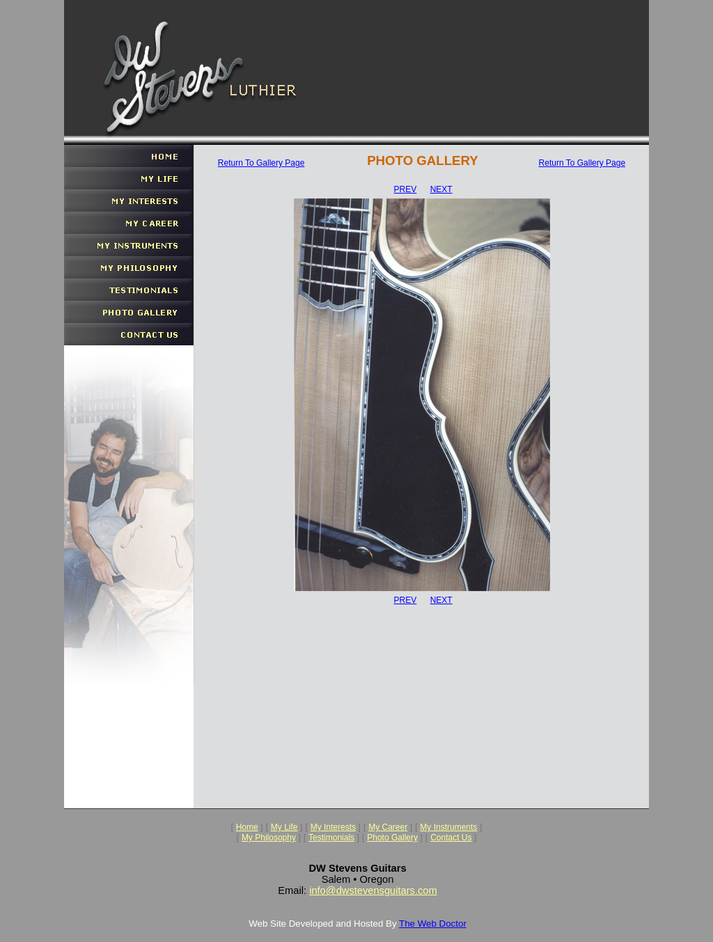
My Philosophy (269, 837)
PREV (405, 189)
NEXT (441, 189)
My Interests (333, 827)
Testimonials (331, 837)
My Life (284, 827)
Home (247, 827)
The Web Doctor (433, 923)
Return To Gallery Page (261, 163)
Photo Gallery (392, 837)
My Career (387, 827)
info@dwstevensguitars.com (373, 890)
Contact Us (450, 837)
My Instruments (448, 827)
